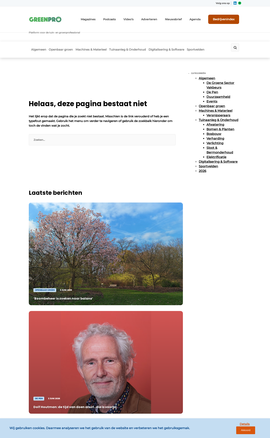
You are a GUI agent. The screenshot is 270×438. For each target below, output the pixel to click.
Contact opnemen (95, 321)
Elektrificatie (216, 140)
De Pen (212, 75)
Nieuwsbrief (181, 16)
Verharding (215, 121)
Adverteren (159, 16)
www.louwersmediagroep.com (219, 404)
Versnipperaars (218, 98)
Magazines (104, 16)
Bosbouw (213, 117)
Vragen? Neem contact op (209, 263)
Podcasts (123, 16)
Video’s (141, 16)
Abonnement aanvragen (99, 313)
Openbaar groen (62, 34)
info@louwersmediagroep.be (218, 384)
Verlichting (214, 126)
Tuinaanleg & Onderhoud (136, 34)
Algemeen (36, 34)
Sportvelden (211, 34)
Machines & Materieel (95, 34)
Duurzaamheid (218, 80)
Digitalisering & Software (178, 34)
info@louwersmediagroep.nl (218, 326)
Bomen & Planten (220, 112)
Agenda (200, 16)
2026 (202, 154)
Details (237, 432)
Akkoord (255, 431)
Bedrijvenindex (227, 16)
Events (211, 84)
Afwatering (215, 107)
